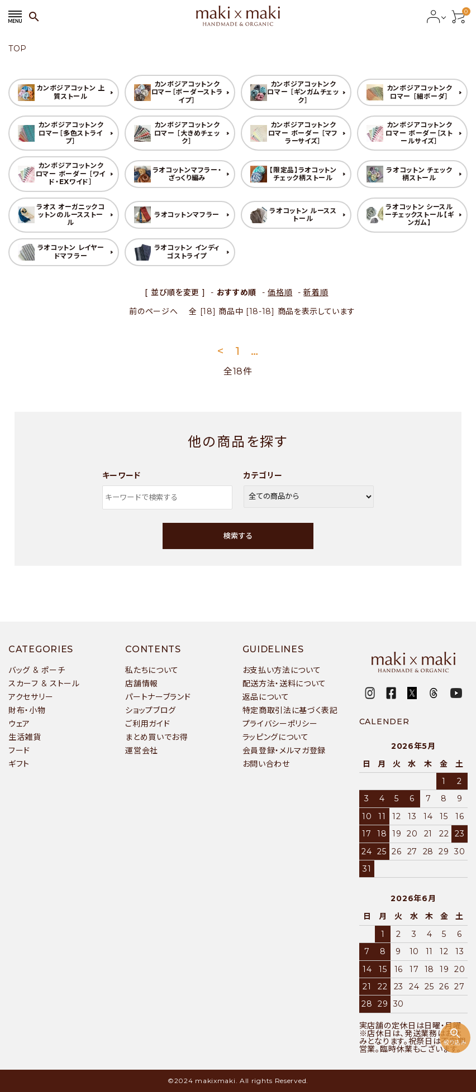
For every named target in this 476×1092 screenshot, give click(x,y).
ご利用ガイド (147, 724)
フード (19, 750)
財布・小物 (27, 710)
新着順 (315, 292)
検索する (238, 535)
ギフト (19, 764)
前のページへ (153, 311)
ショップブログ (150, 710)
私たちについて (152, 670)
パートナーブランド (158, 697)
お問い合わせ (266, 764)
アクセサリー (30, 697)
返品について (265, 697)
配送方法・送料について (284, 684)
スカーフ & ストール (44, 684)
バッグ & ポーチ (36, 670)
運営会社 (141, 750)
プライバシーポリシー (280, 724)
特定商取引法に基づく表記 (290, 710)
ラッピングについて (275, 737)
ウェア (19, 724)
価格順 (280, 292)
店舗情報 (141, 684)
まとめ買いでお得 (156, 737)
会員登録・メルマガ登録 (284, 750)
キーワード (121, 475)
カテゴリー (263, 475)
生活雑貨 (24, 737)
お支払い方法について (281, 670)
